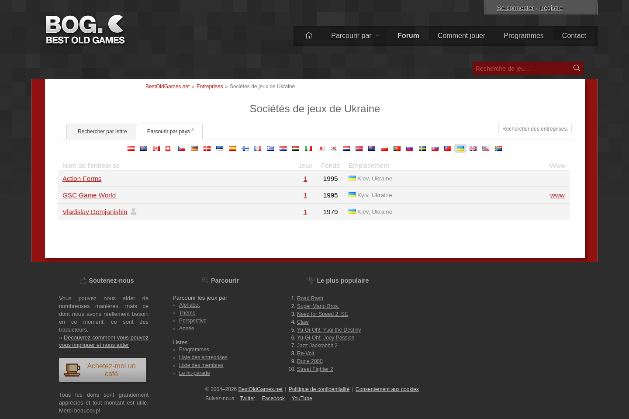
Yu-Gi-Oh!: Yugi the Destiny (329, 330)
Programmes (524, 35)
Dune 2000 (310, 361)
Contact (574, 35)
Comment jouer (461, 35)
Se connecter (515, 7)
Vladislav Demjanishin (95, 211)
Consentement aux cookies (387, 389)
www (557, 195)
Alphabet (189, 305)
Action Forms (81, 178)
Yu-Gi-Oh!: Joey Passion (325, 338)
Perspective (193, 321)
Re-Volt (305, 353)
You (301, 398)
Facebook (273, 398)
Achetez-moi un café (99, 369)
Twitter (247, 398)
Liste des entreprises (203, 357)
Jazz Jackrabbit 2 (317, 346)
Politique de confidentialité (319, 389)
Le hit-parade (194, 373)
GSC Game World (89, 195)
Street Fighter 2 (315, 369)
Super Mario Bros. (318, 306)
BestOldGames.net (167, 86)
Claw (303, 322)
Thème (187, 313)
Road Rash (310, 298)
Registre (551, 7)
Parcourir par (355, 35)
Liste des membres (201, 365)
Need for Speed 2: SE (322, 314)
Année (186, 329)
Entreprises (210, 86)
